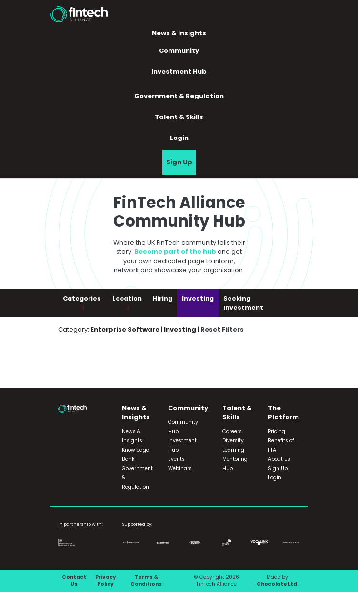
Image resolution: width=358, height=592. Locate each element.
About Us (279, 459)
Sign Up (179, 162)
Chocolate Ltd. (277, 584)
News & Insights (179, 33)
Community (179, 50)
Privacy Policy (105, 580)
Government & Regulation (179, 95)
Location (127, 299)
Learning (233, 450)
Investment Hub (179, 71)
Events (176, 459)
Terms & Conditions (146, 580)
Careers (232, 431)
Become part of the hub (175, 251)
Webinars (180, 468)
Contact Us (74, 580)
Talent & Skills (179, 116)
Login (179, 137)
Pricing (276, 431)
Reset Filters (222, 329)
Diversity (233, 440)
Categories (82, 299)
